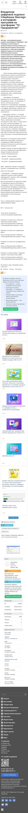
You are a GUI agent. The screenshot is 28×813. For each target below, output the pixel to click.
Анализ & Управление (11, 707)
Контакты (4, 753)
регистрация (5, 537)
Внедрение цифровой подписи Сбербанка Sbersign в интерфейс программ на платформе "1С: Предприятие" (13, 19)
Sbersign (12, 269)
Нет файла (7, 647)
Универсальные (9, 656)
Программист (8, 643)
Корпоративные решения (12, 713)
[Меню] (2, 2)
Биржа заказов (9, 731)
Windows (7, 661)
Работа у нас (5, 751)
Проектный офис (9, 722)
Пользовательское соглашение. (10, 786)
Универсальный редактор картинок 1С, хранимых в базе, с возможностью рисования (13, 407)
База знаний (8, 701)
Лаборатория (8, 704)
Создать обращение (10, 775)
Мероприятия (8, 725)
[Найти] (25, 694)
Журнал (6, 698)
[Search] (14, 694)
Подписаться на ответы (8, 522)
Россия (7, 665)
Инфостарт (4, 266)
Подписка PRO (6, 745)
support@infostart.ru (8, 771)
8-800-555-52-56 (7, 769)
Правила (4, 747)
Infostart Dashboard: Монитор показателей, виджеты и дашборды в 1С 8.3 (14, 333)
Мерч (5, 737)
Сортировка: (10, 528)
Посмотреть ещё (13, 517)
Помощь (4, 749)
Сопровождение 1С (10, 710)
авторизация (13, 537)
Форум (6, 734)
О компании (5, 741)
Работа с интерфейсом (11, 638)
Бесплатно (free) (9, 683)
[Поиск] (6, 2)
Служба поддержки (10, 756)
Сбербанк (5, 269)
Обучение (7, 716)
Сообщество (5, 743)
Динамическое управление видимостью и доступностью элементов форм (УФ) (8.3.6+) (12, 358)
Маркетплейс (8, 719)
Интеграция (18, 269)
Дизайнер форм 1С (8, 456)
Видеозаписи (8, 728)
